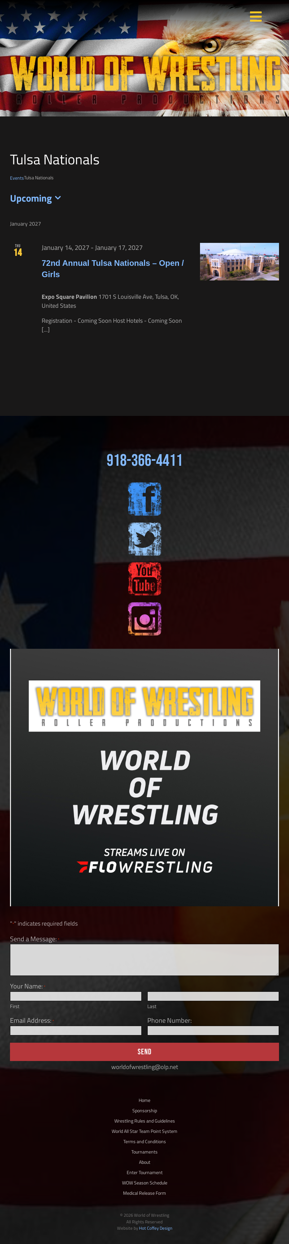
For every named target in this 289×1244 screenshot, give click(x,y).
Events (17, 178)
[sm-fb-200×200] (144, 485)
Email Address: (32, 1020)
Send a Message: (34, 939)
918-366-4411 (145, 461)
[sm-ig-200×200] (144, 605)
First (14, 1006)
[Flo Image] (144, 651)
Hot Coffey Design (155, 1228)
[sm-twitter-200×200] (144, 525)
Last (151, 1006)
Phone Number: (169, 1020)
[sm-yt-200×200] (144, 565)
